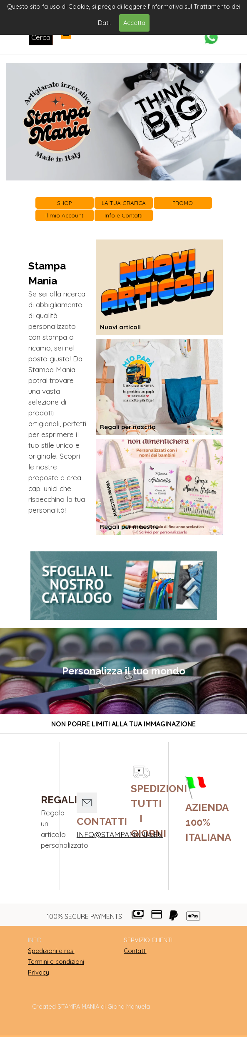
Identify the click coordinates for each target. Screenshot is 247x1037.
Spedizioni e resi (51, 951)
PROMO (182, 203)
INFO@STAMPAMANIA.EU (120, 834)
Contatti (135, 951)
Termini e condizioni (56, 961)
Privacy (38, 972)
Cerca (40, 37)
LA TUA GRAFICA (124, 203)
